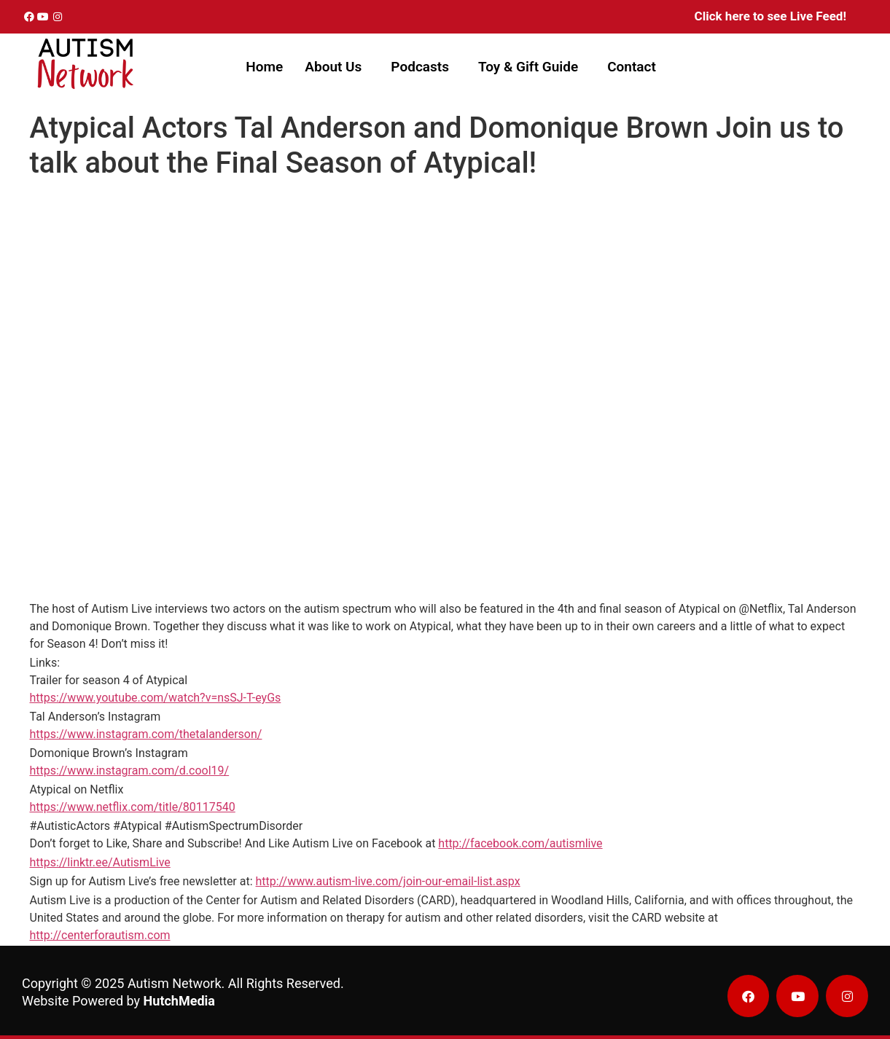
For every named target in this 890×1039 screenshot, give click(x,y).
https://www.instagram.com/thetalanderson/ (146, 734)
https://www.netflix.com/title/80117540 (132, 807)
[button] (337, 67)
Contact (631, 66)
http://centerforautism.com (100, 935)
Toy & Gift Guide (528, 66)
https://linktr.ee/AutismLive (100, 862)
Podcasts (420, 66)
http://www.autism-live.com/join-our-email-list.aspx (388, 881)
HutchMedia (179, 1000)
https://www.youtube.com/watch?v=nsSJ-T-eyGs (155, 698)
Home (264, 66)
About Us (333, 66)
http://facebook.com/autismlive (520, 843)
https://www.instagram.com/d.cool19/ (130, 770)
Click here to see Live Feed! (770, 16)
